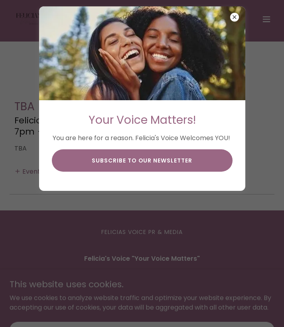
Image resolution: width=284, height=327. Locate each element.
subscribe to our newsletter (142, 160)
